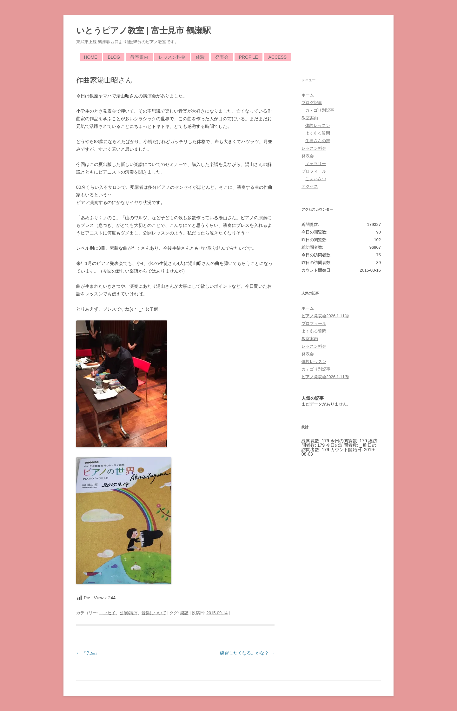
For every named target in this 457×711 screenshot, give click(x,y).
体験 (200, 57)
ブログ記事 (311, 102)
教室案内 (139, 57)
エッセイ (107, 612)
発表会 (221, 57)
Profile (248, 57)
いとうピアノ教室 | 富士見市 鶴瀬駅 (143, 30)
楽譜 (184, 612)
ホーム (307, 95)
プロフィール (313, 171)
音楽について (154, 612)
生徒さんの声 (317, 140)
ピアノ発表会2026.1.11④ (325, 315)
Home (90, 57)
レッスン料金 (172, 57)
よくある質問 (317, 133)
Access (277, 57)
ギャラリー (315, 163)
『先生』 (88, 652)
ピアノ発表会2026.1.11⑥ (325, 376)
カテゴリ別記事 (319, 110)
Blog (114, 57)
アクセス (309, 186)
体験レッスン (317, 125)
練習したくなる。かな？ (247, 652)
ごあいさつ (315, 178)
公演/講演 (128, 612)
